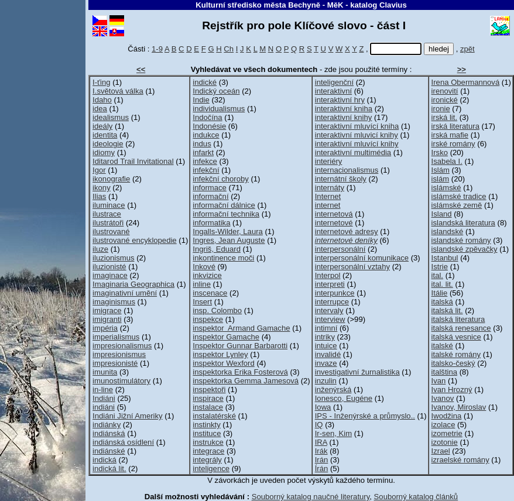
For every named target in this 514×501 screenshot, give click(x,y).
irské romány (453, 143)
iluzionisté (109, 266)
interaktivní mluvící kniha (357, 126)
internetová (334, 214)
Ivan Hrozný (451, 389)
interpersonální (340, 249)
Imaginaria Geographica (133, 284)
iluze (100, 249)
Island (441, 214)
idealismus (110, 117)
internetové (334, 222)
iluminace (108, 205)
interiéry (328, 161)
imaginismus (113, 301)
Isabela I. (446, 161)
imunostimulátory (121, 380)
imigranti (107, 319)
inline (202, 284)
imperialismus (115, 336)
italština (444, 372)
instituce (207, 433)
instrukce (208, 442)
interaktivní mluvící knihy (357, 143)
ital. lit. (442, 284)
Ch (229, 48)
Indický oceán (216, 91)
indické (205, 82)
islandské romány (461, 240)
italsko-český (453, 363)
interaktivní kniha (343, 108)
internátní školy (340, 178)
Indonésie (209, 126)
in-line (102, 389)
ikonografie (111, 178)
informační (210, 196)
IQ (319, 424)
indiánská (108, 433)
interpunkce (335, 293)
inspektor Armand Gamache (241, 328)
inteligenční (334, 82)
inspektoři (209, 389)
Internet (328, 196)
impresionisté (115, 363)
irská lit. (444, 117)
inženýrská (333, 389)
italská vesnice (456, 336)
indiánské (108, 451)
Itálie (439, 293)
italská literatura (458, 319)
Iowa (323, 407)
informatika (211, 222)
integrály (207, 459)
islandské (447, 231)
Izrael (440, 451)
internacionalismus (347, 170)
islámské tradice (458, 196)
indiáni (103, 407)
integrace (208, 451)
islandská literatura (463, 222)
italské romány (456, 354)
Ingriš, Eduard (217, 249)
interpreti (330, 284)
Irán (321, 459)
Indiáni (103, 398)
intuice (326, 345)
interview (330, 319)
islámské (446, 187)
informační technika (226, 214)
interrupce (332, 301)
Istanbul (444, 257)
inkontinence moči (223, 257)
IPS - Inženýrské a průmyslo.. (365, 415)
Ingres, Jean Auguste (229, 240)
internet (328, 205)
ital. (437, 275)
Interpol (328, 275)
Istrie (439, 266)
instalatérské (214, 415)
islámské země (456, 205)
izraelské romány (460, 459)
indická (104, 459)
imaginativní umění (124, 293)
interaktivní (333, 91)
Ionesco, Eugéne (343, 398)
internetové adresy (346, 231)
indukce (206, 135)
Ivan (438, 380)
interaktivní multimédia (353, 152)
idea (99, 108)
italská (442, 301)
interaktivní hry (340, 99)
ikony (101, 187)
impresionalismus (122, 345)
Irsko (439, 152)
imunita (104, 372)
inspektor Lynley (220, 354)
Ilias (99, 196)
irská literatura (455, 126)
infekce (205, 161)
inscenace (210, 293)
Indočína (207, 117)
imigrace (107, 310)
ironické (444, 99)
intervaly (329, 310)
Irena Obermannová (465, 82)
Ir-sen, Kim (333, 433)
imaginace (110, 275)
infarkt (203, 152)
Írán (321, 468)
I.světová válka (117, 91)
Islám (440, 170)
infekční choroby (220, 178)
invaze (326, 363)
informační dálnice (224, 205)
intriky (325, 336)
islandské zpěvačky (464, 249)
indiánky (106, 424)
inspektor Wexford (223, 363)
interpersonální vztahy (352, 266)
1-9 (157, 48)
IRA (321, 442)
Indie (201, 99)
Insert (202, 301)
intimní (326, 328)
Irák (321, 451)
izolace (443, 424)
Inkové (204, 266)
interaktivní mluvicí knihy (356, 135)
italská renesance (461, 328)
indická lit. (109, 468)
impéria (105, 328)
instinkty (206, 424)
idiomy (103, 152)
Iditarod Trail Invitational (132, 161)
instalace (208, 407)
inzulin (326, 380)
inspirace (208, 398)
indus (202, 143)
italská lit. (447, 310)
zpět (467, 48)
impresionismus (119, 354)
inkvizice (207, 275)
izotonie (444, 442)
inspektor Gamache (226, 336)
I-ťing (101, 82)
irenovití (444, 91)
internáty (329, 187)
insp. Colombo (217, 310)
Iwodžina (446, 415)
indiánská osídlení (123, 442)
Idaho (102, 99)
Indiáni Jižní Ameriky (127, 415)
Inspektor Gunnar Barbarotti (240, 345)
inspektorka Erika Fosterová (240, 372)
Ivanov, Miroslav (458, 407)
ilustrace (106, 214)
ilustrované (110, 231)
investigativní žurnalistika (357, 372)
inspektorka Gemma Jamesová (246, 380)
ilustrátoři (108, 222)
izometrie (446, 433)
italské (442, 345)
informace (210, 187)
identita (104, 135)
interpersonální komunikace (362, 257)
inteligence (211, 468)
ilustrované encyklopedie (134, 240)
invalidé (328, 354)
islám (440, 178)
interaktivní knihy (343, 117)
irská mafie (449, 135)
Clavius (393, 5)
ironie (440, 108)
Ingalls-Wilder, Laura (228, 231)
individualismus (219, 108)
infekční (206, 170)
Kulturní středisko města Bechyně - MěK (269, 5)
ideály (102, 126)
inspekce (208, 319)
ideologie (107, 143)
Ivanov (442, 398)
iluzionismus (113, 257)
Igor (99, 170)
